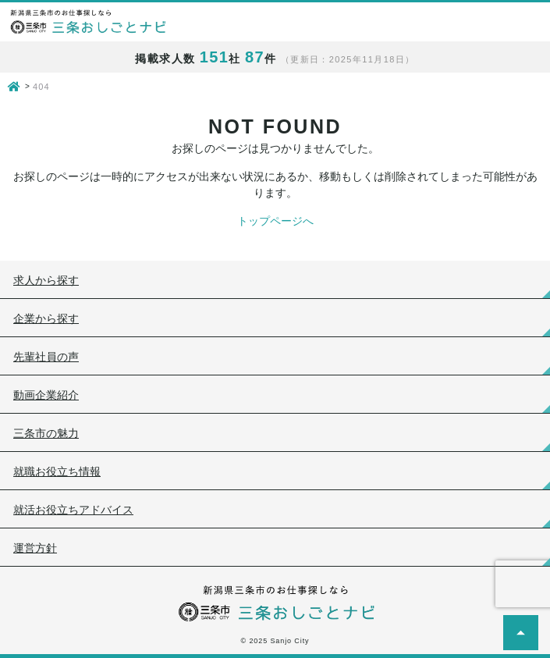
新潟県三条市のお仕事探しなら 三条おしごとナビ (87, 22)
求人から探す (46, 280)
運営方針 (35, 548)
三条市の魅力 (46, 433)
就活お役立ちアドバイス (73, 509)
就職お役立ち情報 (57, 471)
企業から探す (46, 318)
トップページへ (275, 221)
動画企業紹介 (46, 395)
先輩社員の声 (46, 356)
